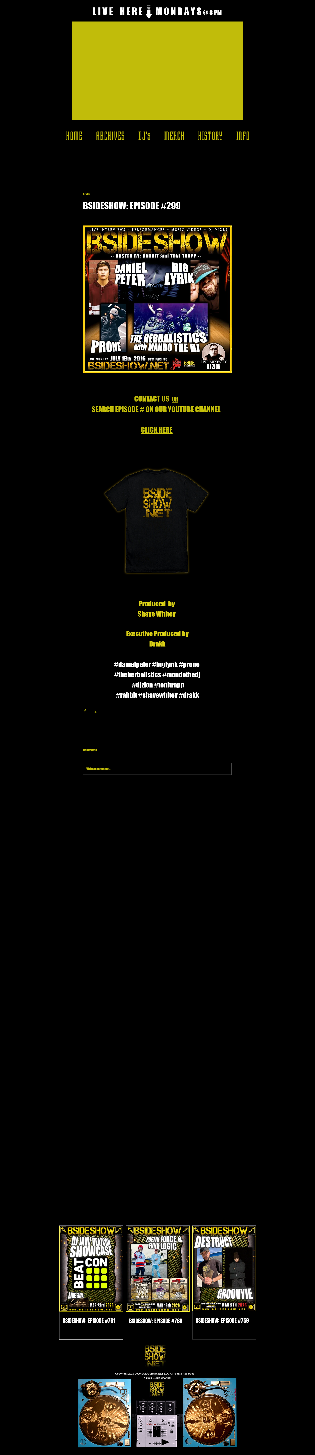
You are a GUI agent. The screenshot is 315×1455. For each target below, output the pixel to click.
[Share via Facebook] (85, 711)
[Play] (166, 1442)
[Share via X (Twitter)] (95, 711)
